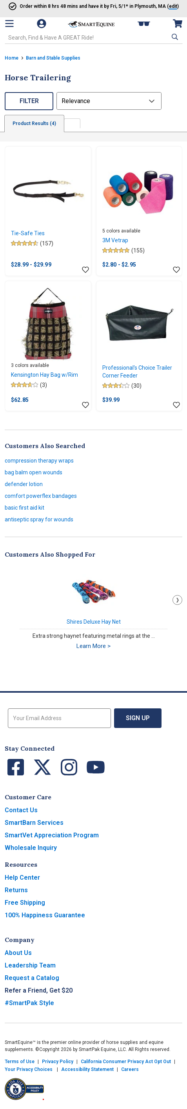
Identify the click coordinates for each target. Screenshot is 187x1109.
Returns (16, 890)
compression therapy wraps (39, 460)
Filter (29, 101)
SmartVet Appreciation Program (52, 835)
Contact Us (21, 810)
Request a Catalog (32, 978)
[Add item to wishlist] (85, 270)
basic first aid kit (24, 508)
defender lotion (24, 484)
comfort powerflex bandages (41, 496)
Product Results (34, 123)
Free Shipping (25, 902)
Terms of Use (19, 1061)
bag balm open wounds (33, 472)
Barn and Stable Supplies (53, 58)
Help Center (22, 877)
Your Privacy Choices (29, 1069)
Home (11, 58)
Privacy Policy (57, 1061)
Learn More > (93, 646)
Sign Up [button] (138, 718)
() (156, 6)
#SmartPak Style (29, 1003)
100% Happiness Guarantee (45, 915)
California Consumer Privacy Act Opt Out (126, 1061)
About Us (18, 953)
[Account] (42, 23)
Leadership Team (30, 965)
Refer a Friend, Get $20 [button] (39, 990)
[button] (174, 37)
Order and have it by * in (76, 6)
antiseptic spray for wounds (39, 519)
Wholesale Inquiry (31, 847)
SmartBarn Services (34, 822)
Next (177, 600)
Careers (130, 1069)
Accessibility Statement (87, 1069)
